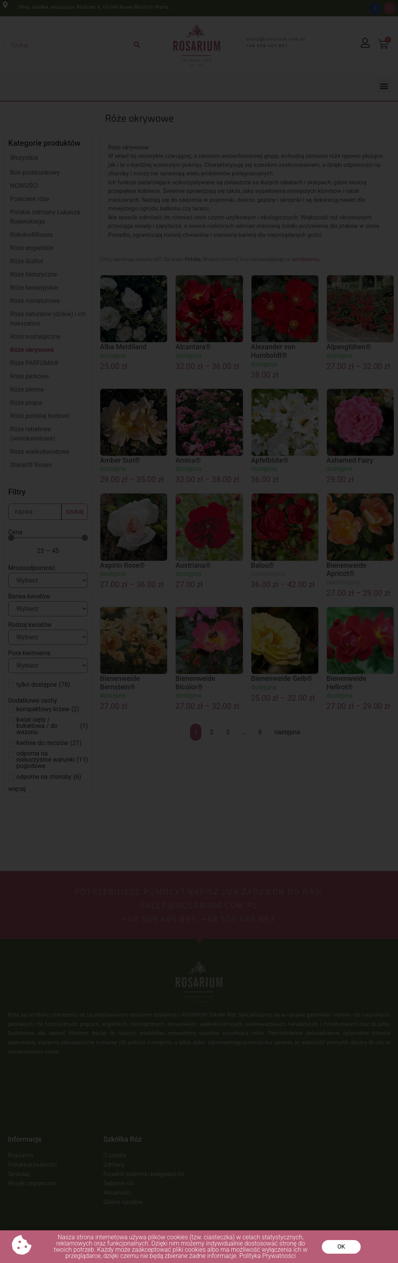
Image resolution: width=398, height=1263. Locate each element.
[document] (199, 631)
